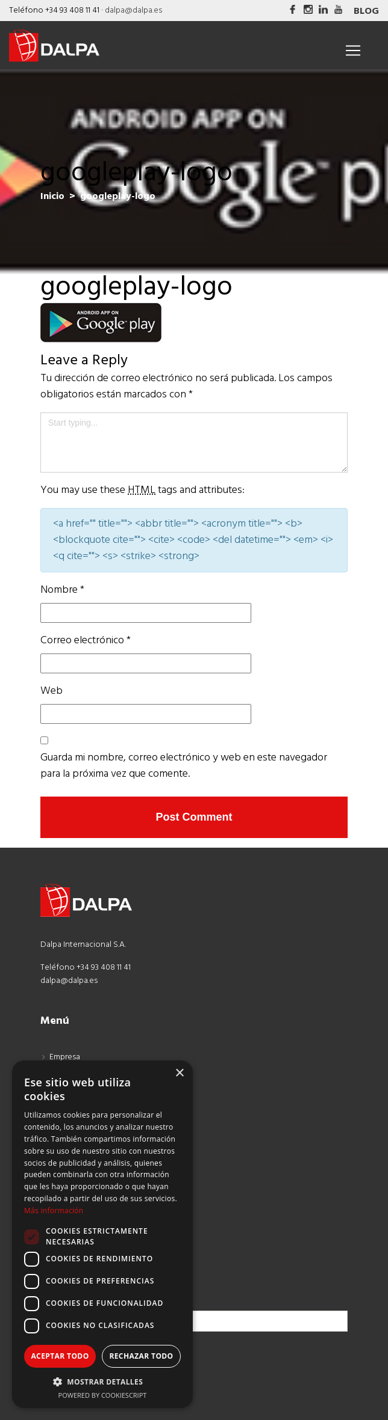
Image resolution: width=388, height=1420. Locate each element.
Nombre (62, 590)
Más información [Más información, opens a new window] (53, 1210)
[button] (102, 1382)
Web (51, 691)
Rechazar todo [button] (141, 1356)
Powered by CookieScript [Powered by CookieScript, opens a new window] (102, 1395)
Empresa (64, 1057)
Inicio (52, 196)
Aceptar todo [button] (60, 1356)
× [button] (179, 1073)
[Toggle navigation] (353, 50)
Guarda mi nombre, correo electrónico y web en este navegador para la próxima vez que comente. (183, 766)
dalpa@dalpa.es (133, 10)
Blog (366, 11)
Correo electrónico (85, 640)
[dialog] (102, 1234)
